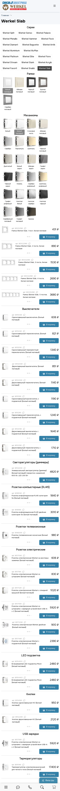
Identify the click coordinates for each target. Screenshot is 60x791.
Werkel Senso (25, 33)
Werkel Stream (10, 62)
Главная (5, 15)
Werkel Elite (28, 56)
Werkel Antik (49, 44)
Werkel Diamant (10, 44)
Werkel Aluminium (11, 50)
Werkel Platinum (10, 56)
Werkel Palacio (43, 33)
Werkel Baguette (30, 44)
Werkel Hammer (29, 38)
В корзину (49, 237)
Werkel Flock (47, 38)
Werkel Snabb (28, 68)
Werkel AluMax (31, 50)
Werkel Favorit (10, 68)
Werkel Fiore (44, 56)
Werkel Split (8, 33)
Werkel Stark (28, 62)
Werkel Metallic (10, 38)
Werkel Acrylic (45, 62)
